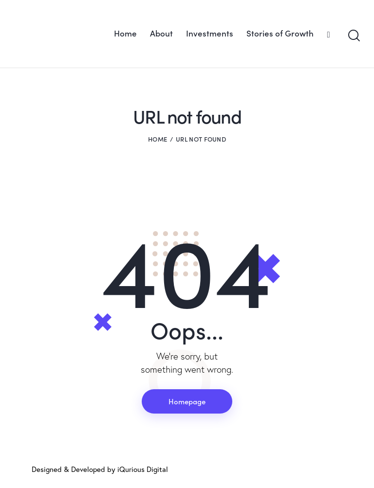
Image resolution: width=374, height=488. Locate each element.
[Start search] (353, 35)
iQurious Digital (142, 469)
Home (157, 139)
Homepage (187, 401)
